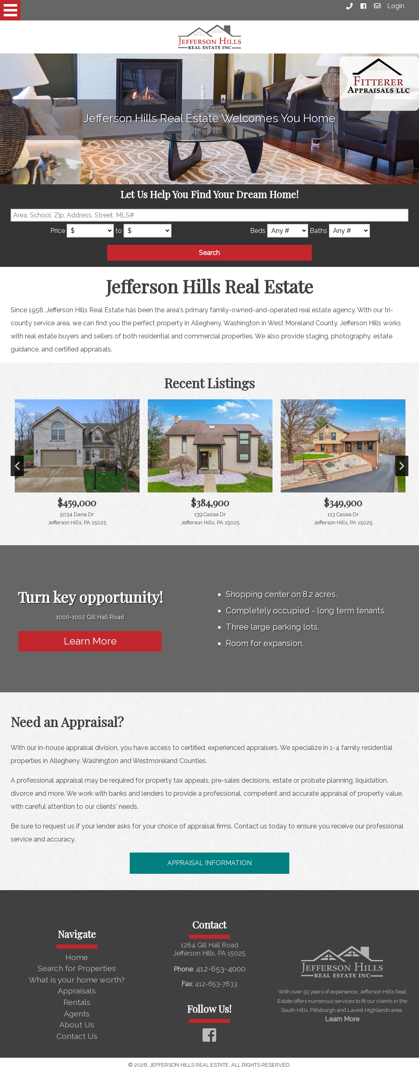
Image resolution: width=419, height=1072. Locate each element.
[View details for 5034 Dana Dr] (77, 466)
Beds (258, 231)
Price (57, 231)
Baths (318, 231)
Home (76, 957)
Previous (17, 466)
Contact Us (76, 1036)
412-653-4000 (221, 968)
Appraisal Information (209, 863)
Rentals (76, 1002)
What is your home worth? (77, 979)
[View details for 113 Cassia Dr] (343, 466)
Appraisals (77, 990)
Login (395, 6)
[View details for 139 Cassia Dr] (210, 466)
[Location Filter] (210, 215)
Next (401, 466)
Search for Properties (77, 968)
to (118, 231)
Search (209, 253)
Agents (77, 1013)
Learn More (90, 641)
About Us (76, 1024)
